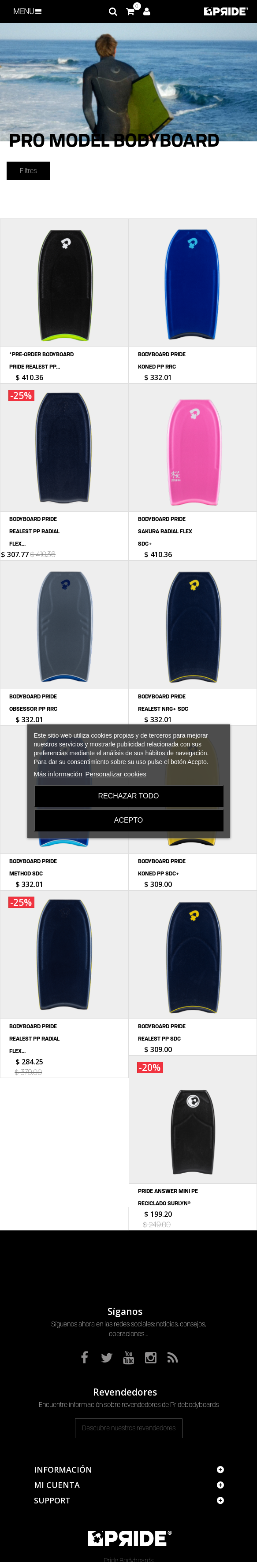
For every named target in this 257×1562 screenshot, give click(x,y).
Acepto (128, 820)
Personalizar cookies (116, 774)
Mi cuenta (57, 1410)
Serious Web (180, 1551)
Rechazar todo (128, 796)
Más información (58, 774)
